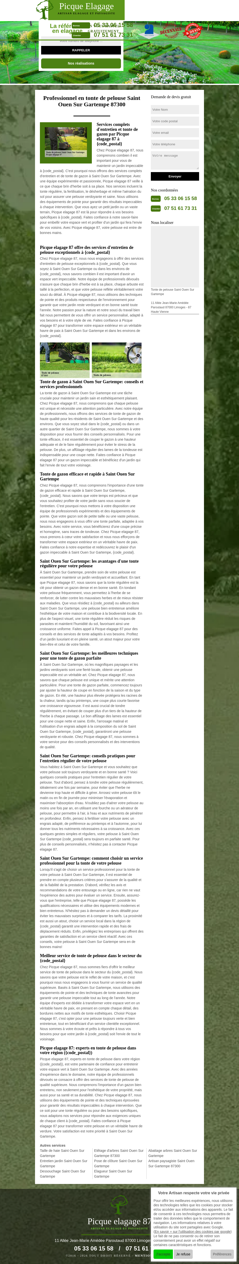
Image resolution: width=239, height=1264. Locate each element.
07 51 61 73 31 (113, 34)
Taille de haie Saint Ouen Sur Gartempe (62, 1153)
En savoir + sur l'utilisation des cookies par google (193, 1232)
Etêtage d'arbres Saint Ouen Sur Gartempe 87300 (118, 1153)
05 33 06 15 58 (113, 25)
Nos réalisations (81, 63)
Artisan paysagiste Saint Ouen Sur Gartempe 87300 (171, 1163)
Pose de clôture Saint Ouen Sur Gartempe (118, 1163)
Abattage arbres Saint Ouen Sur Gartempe (172, 1153)
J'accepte (163, 1254)
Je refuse (183, 1254)
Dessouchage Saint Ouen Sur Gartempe (62, 1173)
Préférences (222, 1254)
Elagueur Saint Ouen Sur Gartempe (113, 1173)
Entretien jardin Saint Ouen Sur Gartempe (63, 1163)
